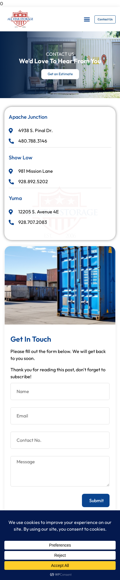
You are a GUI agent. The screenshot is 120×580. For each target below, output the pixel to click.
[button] (87, 19)
